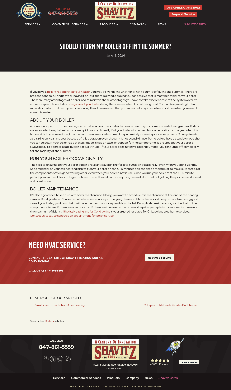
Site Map (123, 386)
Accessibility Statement (103, 386)
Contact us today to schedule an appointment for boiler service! (72, 216)
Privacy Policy (78, 386)
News (162, 24)
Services (31, 24)
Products (107, 24)
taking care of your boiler (84, 104)
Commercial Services (68, 24)
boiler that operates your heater (68, 92)
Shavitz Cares (195, 24)
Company (137, 24)
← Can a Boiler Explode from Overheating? (58, 305)
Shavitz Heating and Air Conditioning (86, 211)
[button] (40, 24)
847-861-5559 (63, 13)
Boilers (49, 321)
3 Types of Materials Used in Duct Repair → (172, 305)
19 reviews (164, 364)
